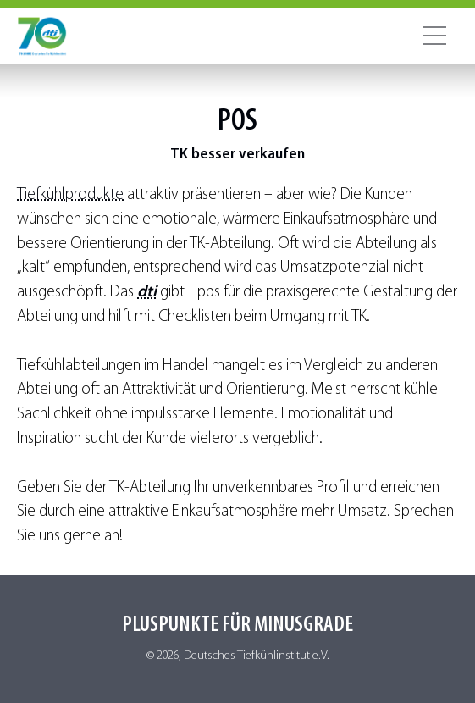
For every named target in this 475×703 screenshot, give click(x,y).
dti (147, 293)
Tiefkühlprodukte (70, 195)
